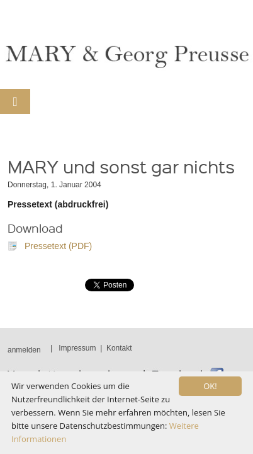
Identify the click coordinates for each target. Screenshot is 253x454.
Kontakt (119, 348)
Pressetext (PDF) (58, 246)
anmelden (24, 350)
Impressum (77, 348)
